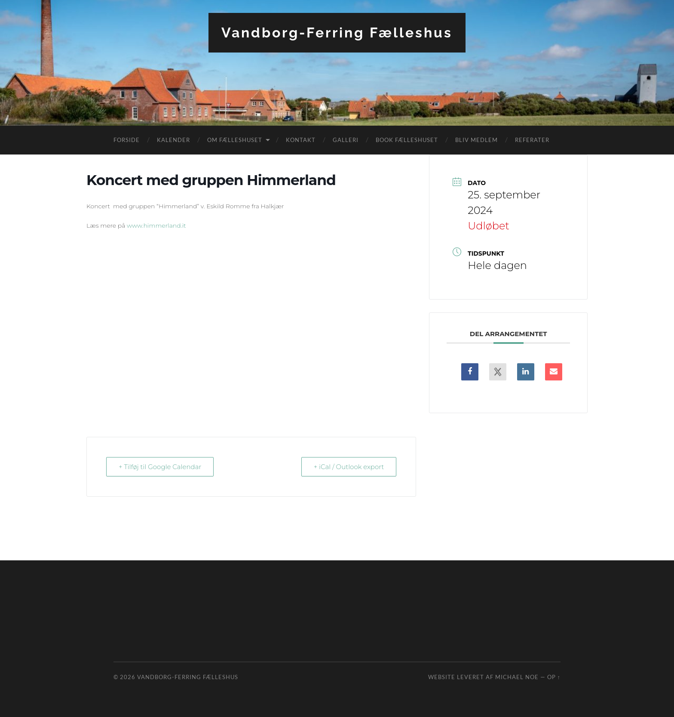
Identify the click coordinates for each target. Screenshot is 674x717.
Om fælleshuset (234, 139)
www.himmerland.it (156, 225)
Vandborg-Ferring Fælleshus (337, 32)
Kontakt (301, 139)
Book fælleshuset (407, 139)
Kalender (173, 139)
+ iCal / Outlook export (349, 467)
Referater (532, 139)
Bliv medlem (476, 139)
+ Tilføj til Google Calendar (160, 467)
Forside (126, 139)
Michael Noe (517, 677)
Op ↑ (554, 677)
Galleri (345, 139)
